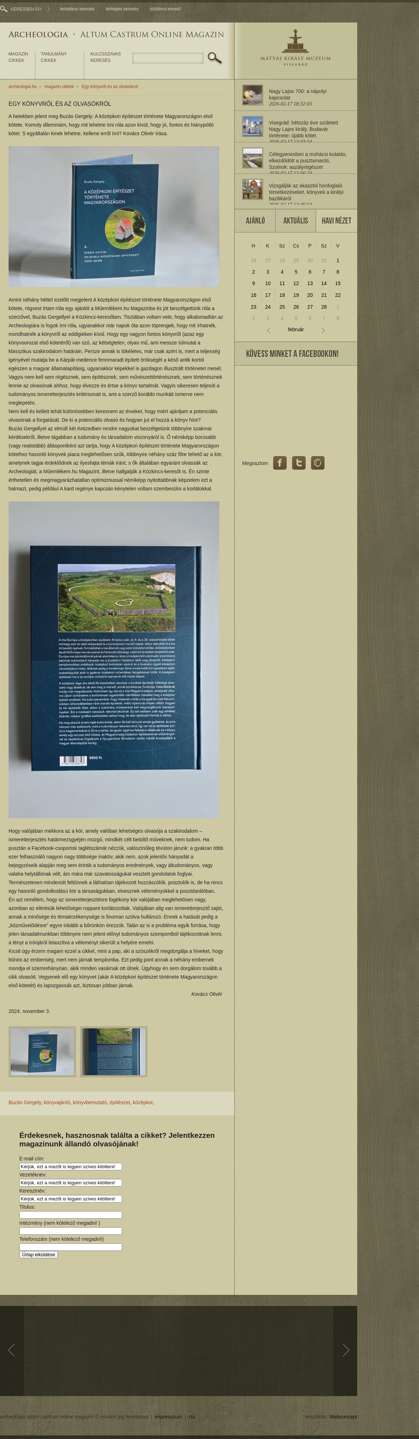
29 (296, 260)
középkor (143, 1102)
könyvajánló (57, 1102)
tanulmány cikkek (54, 57)
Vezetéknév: (32, 1175)
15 (338, 283)
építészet (120, 1102)
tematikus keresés (77, 8)
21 (324, 295)
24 (268, 307)
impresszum (168, 1417)
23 (253, 307)
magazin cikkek (18, 57)
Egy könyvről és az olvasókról (110, 86)
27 (268, 260)
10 (268, 283)
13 (310, 283)
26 (253, 260)
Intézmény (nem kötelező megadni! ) (59, 1223)
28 (282, 260)
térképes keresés (122, 8)
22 (338, 295)
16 (253, 295)
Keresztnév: (32, 1191)
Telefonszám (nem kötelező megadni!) (61, 1239)
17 (268, 295)
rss (192, 1417)
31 (324, 260)
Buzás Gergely (25, 1102)
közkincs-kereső (165, 8)
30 (310, 260)
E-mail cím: (31, 1158)
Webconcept (343, 1417)
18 (282, 295)
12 (296, 283)
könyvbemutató (90, 1102)
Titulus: (27, 1207)
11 (282, 283)
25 (282, 307)
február (296, 329)
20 (310, 295)
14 (324, 283)
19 (296, 295)
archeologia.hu (23, 86)
